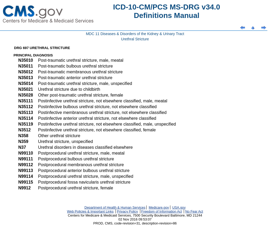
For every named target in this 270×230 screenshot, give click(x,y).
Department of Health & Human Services (114, 207)
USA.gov (179, 207)
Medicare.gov (159, 207)
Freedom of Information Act (161, 211)
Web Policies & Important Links (90, 211)
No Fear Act (194, 211)
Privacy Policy (127, 211)
